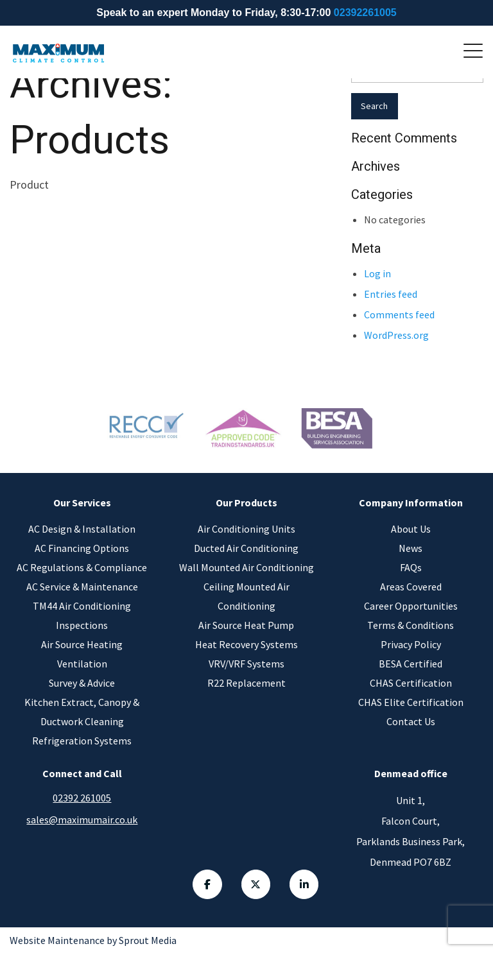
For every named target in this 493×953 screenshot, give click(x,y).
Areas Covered (411, 586)
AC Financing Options (82, 548)
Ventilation (82, 663)
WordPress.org (396, 335)
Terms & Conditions (410, 625)
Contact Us (410, 721)
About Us (411, 528)
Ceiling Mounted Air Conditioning (246, 596)
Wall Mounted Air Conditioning (246, 567)
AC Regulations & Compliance (82, 567)
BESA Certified (410, 663)
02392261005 (365, 12)
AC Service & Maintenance (82, 586)
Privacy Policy (411, 644)
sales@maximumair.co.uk (81, 819)
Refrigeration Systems (82, 740)
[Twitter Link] (256, 884)
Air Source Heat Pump (246, 625)
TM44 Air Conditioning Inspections (82, 615)
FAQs (411, 567)
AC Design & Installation (81, 528)
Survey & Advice (82, 682)
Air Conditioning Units (246, 528)
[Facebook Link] (207, 884)
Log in (377, 273)
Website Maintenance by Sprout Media (93, 940)
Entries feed (390, 294)
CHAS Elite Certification (410, 702)
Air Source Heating (82, 644)
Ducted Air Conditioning (246, 548)
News (410, 548)
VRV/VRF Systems (246, 663)
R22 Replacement (246, 682)
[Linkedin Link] (305, 884)
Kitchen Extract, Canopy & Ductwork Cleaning (81, 712)
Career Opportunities (411, 605)
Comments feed (399, 314)
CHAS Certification (411, 682)
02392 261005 (82, 797)
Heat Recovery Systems (246, 644)
